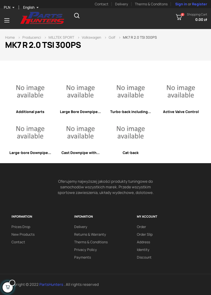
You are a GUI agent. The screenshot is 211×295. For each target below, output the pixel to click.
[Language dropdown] (31, 7)
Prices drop (20, 226)
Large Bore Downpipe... (80, 111)
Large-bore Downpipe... (30, 152)
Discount (144, 257)
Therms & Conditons (151, 4)
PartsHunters (51, 284)
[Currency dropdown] (9, 7)
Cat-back (131, 152)
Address (143, 242)
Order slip (145, 234)
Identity (143, 249)
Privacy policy (85, 249)
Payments (82, 257)
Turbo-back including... (130, 111)
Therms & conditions (91, 242)
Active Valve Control (181, 111)
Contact (101, 4)
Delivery (121, 4)
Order (141, 226)
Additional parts (30, 111)
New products (23, 234)
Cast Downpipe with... (80, 152)
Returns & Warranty (90, 234)
